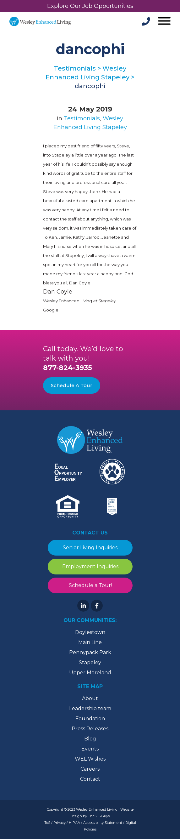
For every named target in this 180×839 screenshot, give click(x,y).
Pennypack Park (90, 652)
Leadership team (90, 708)
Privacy (59, 822)
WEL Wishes (90, 759)
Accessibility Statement (102, 822)
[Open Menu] (163, 22)
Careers (90, 769)
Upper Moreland (90, 673)
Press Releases (90, 729)
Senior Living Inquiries (90, 548)
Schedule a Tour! (90, 585)
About (90, 698)
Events (90, 749)
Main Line (90, 642)
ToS (47, 822)
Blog (90, 739)
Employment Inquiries (90, 566)
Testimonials (82, 118)
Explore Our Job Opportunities (90, 6)
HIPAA (74, 822)
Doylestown (90, 632)
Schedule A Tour (71, 385)
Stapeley (90, 662)
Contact (90, 779)
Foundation (90, 719)
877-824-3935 (67, 367)
